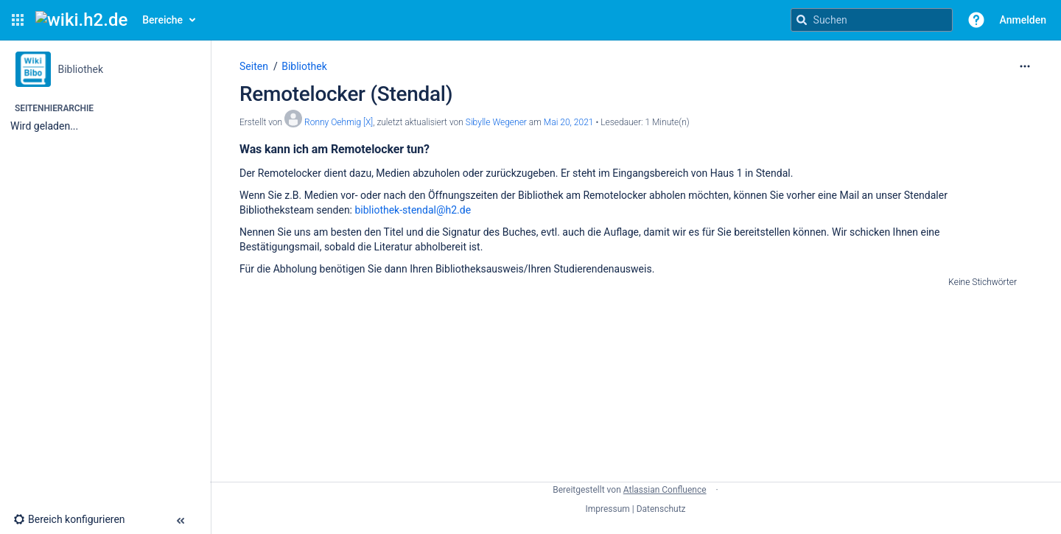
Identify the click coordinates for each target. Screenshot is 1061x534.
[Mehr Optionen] (1025, 66)
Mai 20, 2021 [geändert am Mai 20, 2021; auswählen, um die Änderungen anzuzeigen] (569, 122)
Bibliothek (304, 66)
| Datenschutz (659, 509)
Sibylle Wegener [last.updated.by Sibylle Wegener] (496, 122)
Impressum (607, 509)
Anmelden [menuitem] (1023, 20)
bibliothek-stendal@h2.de (412, 210)
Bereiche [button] (162, 20)
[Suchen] (802, 20)
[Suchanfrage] (872, 20)
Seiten (253, 66)
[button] (17, 20)
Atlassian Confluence (665, 490)
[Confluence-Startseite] (81, 20)
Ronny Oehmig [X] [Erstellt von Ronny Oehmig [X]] (338, 122)
